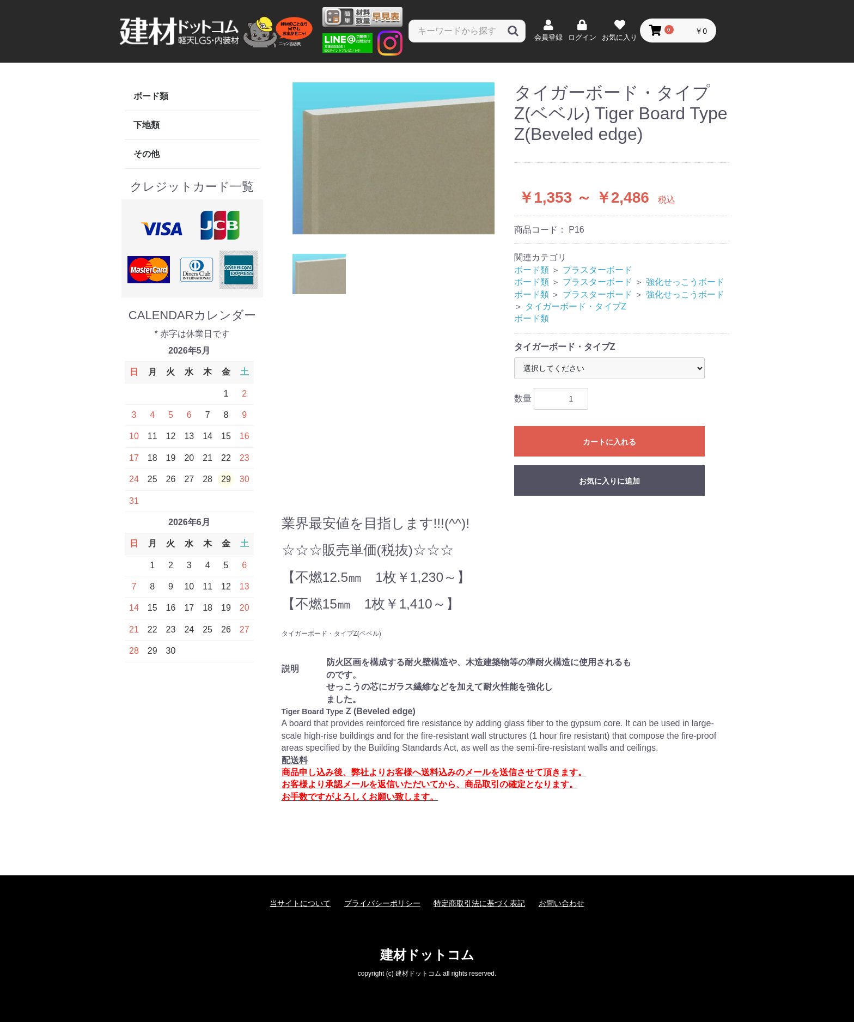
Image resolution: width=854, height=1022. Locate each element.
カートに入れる (609, 441)
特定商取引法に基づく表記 (479, 903)
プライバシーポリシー (382, 903)
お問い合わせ (561, 903)
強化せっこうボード (685, 282)
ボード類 (150, 96)
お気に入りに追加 (609, 481)
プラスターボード (597, 270)
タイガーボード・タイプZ (575, 306)
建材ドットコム (427, 954)
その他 (146, 154)
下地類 (146, 125)
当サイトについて (300, 903)
